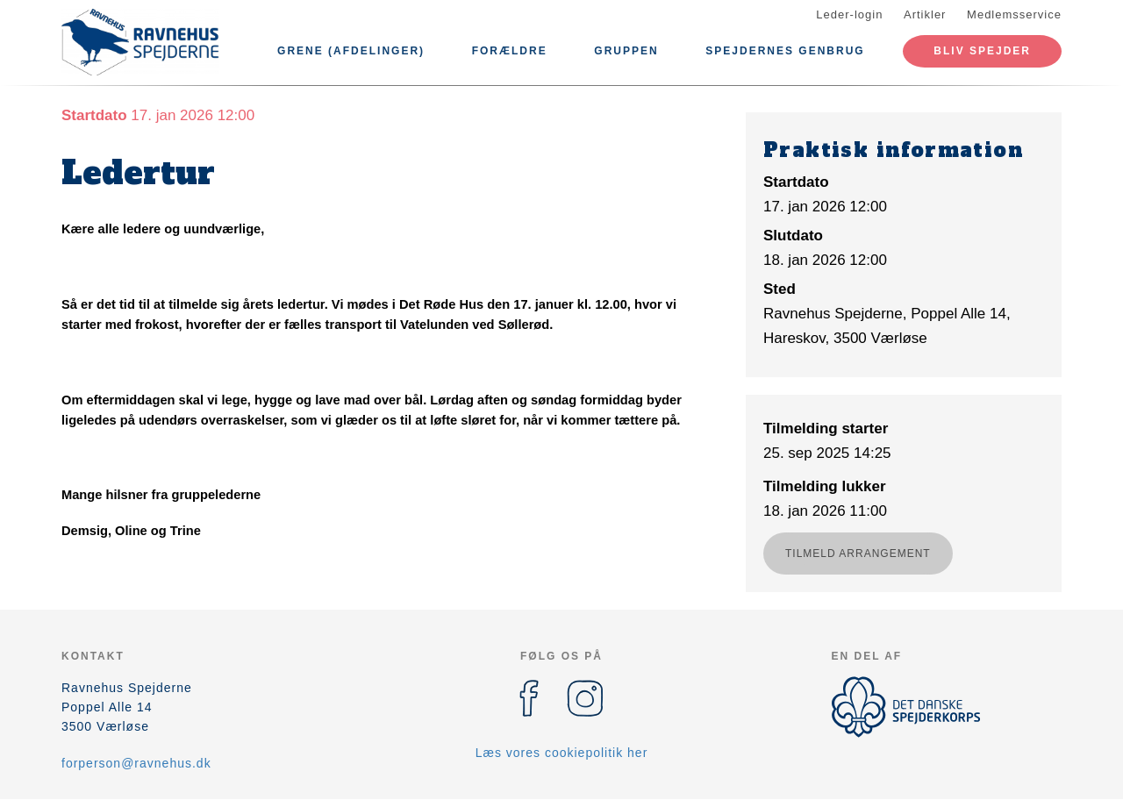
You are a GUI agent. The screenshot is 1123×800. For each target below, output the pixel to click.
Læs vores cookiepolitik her (562, 753)
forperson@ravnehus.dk (136, 763)
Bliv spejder (982, 51)
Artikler (925, 14)
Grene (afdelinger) (351, 51)
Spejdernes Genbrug (784, 51)
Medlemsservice (1014, 14)
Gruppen (626, 51)
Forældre (509, 51)
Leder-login (849, 14)
